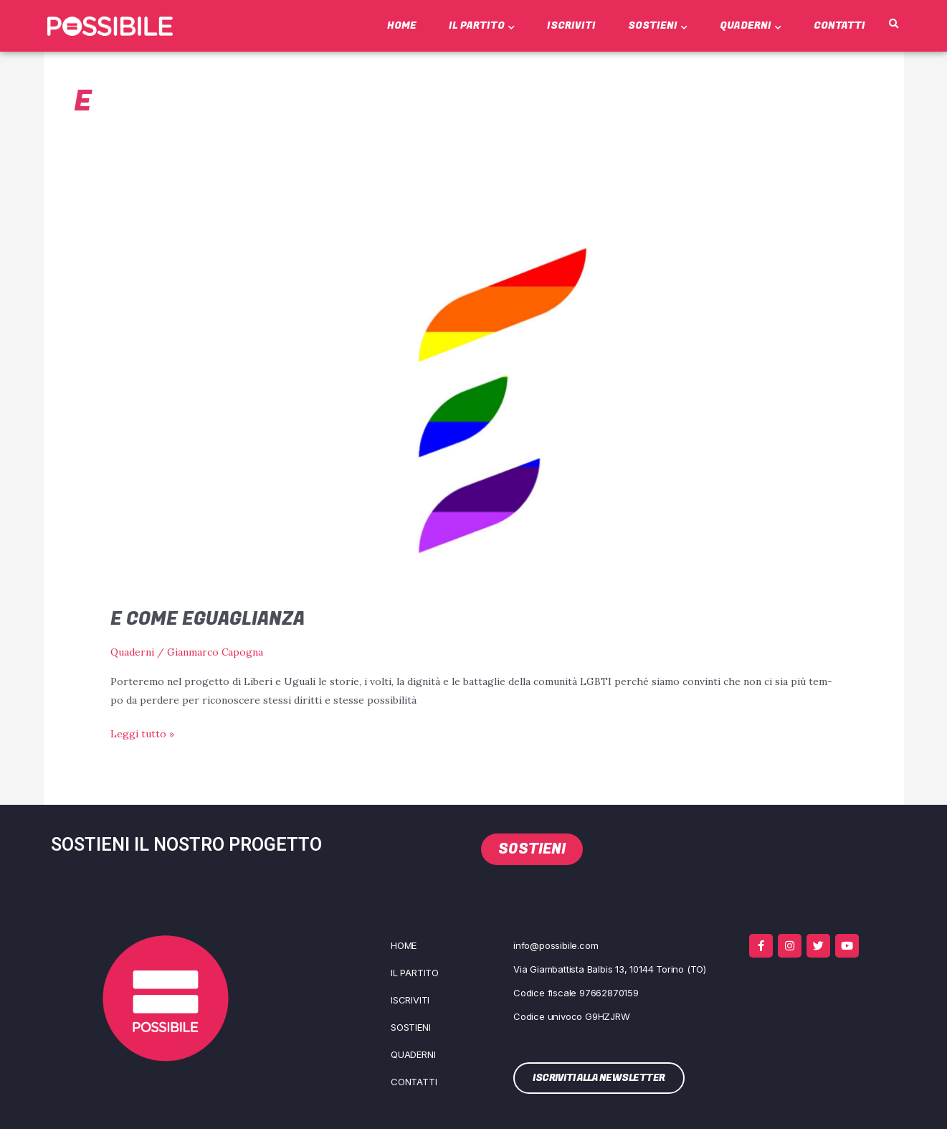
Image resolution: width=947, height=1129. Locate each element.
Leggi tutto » (142, 732)
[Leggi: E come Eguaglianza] (473, 399)
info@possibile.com (555, 944)
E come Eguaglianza (209, 619)
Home (402, 25)
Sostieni (657, 25)
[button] (893, 24)
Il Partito (482, 25)
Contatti (839, 25)
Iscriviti (571, 25)
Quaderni (750, 25)
